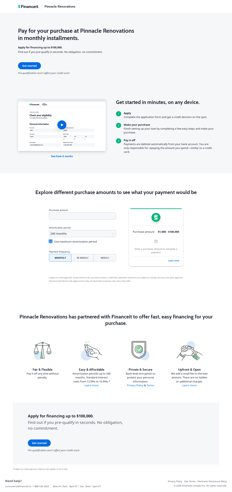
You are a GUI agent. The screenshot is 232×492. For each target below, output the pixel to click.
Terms (150, 385)
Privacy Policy (135, 385)
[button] (62, 125)
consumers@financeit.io (18, 486)
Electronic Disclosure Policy (212, 481)
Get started (29, 66)
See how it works (62, 156)
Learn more (173, 260)
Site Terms (190, 481)
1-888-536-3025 (41, 486)
